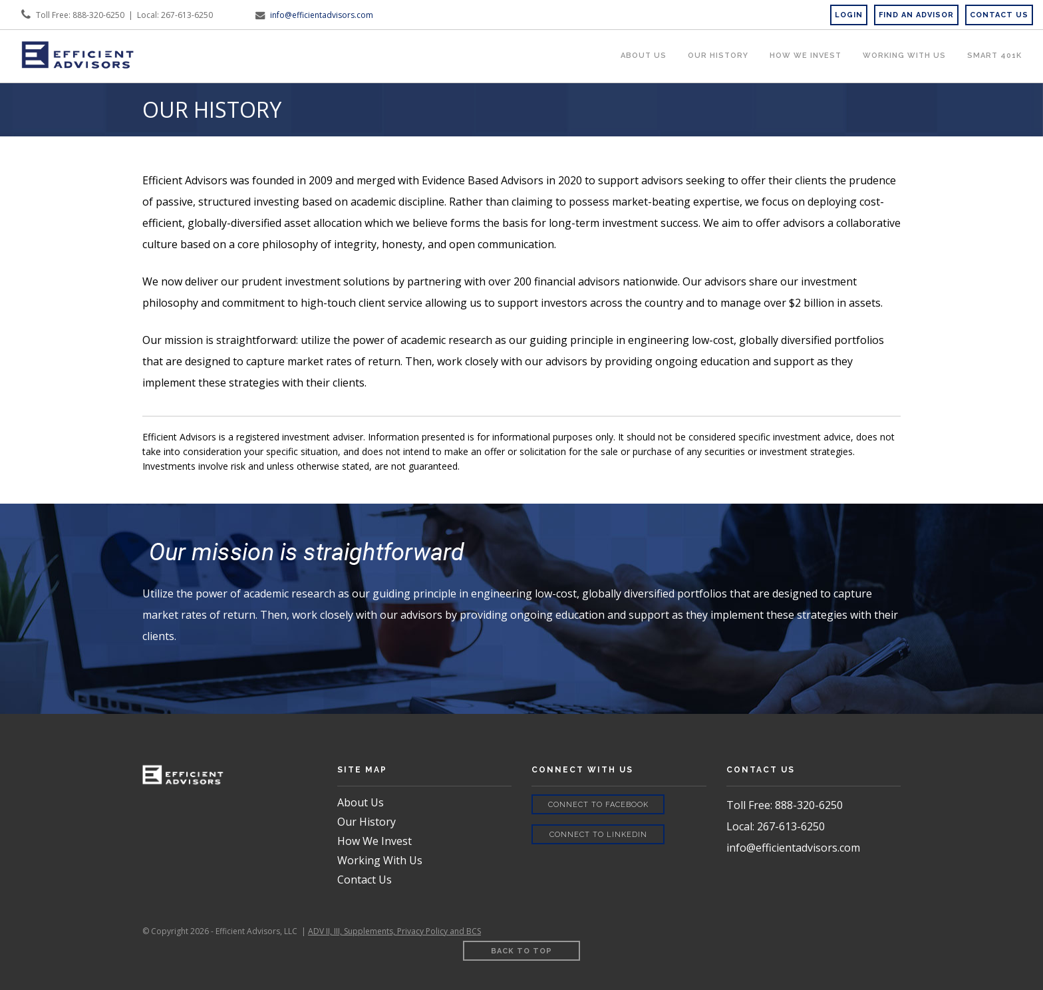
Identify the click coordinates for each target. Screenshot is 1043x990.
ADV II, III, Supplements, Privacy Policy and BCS (394, 931)
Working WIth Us (904, 55)
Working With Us (379, 860)
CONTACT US (999, 15)
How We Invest (805, 55)
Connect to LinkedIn (598, 834)
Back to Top (521, 951)
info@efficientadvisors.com (321, 15)
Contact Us (364, 879)
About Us (644, 55)
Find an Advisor (916, 15)
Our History (718, 55)
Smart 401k (994, 55)
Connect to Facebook (598, 804)
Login (849, 15)
